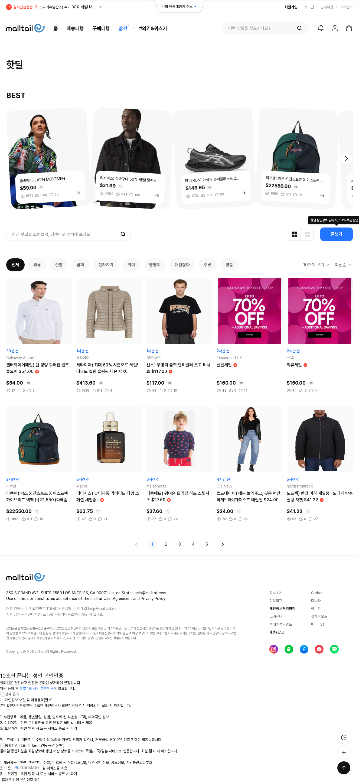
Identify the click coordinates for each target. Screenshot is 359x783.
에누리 (316, 608)
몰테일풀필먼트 (280, 624)
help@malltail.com (104, 608)
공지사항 (326, 7)
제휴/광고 (276, 632)
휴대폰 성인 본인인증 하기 (21, 780)
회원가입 (291, 7)
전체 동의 (9, 694)
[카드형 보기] (294, 234)
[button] (346, 158)
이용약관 (275, 601)
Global (316, 593)
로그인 (309, 7)
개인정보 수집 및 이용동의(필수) (26, 700)
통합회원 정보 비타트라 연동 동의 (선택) (32, 745)
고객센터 (346, 7)
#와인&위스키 (153, 28)
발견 (123, 28)
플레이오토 (319, 616)
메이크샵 (317, 624)
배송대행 (75, 28)
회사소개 (275, 593)
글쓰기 (336, 234)
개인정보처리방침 (282, 608)
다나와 (316, 601)
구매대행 (101, 28)
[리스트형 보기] (307, 234)
